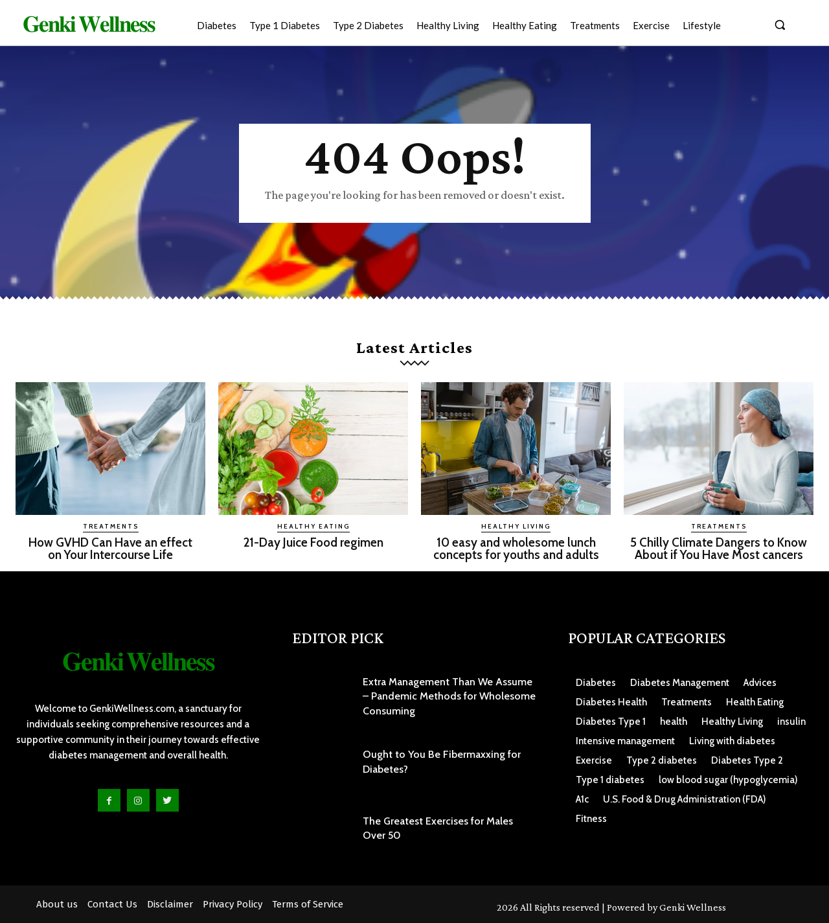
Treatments (111, 526)
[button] (780, 24)
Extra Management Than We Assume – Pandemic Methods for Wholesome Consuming (449, 696)
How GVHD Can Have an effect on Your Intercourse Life (110, 548)
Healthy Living (516, 526)
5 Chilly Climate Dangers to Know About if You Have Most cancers (718, 548)
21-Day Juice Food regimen (313, 542)
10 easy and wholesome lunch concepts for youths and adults (516, 548)
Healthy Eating (313, 526)
